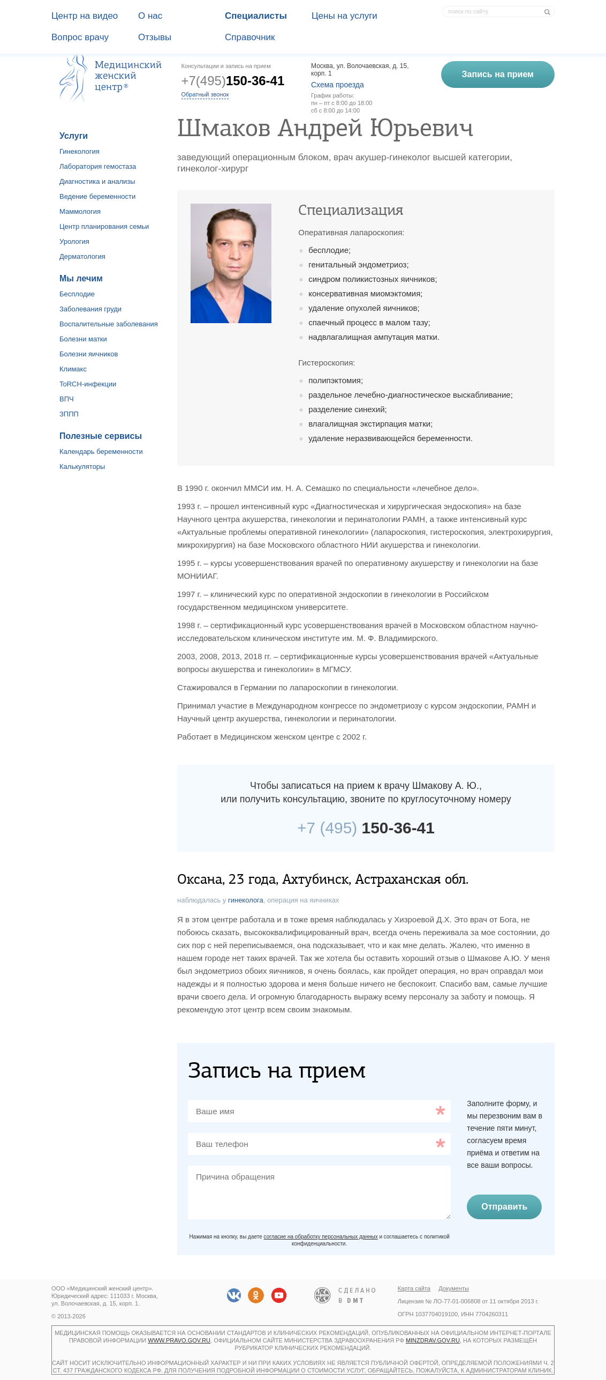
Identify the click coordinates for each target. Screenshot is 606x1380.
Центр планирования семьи (104, 226)
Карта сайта (414, 1288)
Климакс (73, 369)
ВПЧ (66, 399)
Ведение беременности (97, 196)
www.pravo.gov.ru (179, 1340)
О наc (150, 16)
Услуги (73, 135)
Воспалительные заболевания (108, 324)
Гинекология (79, 151)
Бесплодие (77, 294)
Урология (74, 241)
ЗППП (69, 414)
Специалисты (256, 16)
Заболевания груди (90, 309)
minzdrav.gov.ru (433, 1340)
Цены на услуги (344, 16)
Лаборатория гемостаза (97, 166)
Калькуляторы (82, 467)
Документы (453, 1288)
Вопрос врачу (80, 37)
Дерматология (82, 256)
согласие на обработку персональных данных (321, 1237)
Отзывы (154, 37)
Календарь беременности (101, 451)
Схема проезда (337, 84)
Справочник (250, 37)
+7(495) (233, 80)
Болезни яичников (88, 354)
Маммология (80, 211)
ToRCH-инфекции (87, 384)
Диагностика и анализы (97, 181)
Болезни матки (83, 339)
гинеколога (245, 900)
